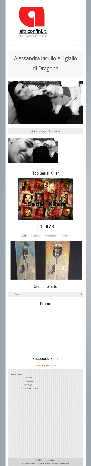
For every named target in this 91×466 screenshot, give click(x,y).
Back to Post (54, 131)
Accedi (25, 463)
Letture (65, 236)
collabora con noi (28, 389)
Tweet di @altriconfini (45, 365)
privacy (28, 385)
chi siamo (28, 378)
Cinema (36, 236)
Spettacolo (51, 236)
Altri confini (49, 460)
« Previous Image (38, 131)
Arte (24, 236)
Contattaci (28, 381)
